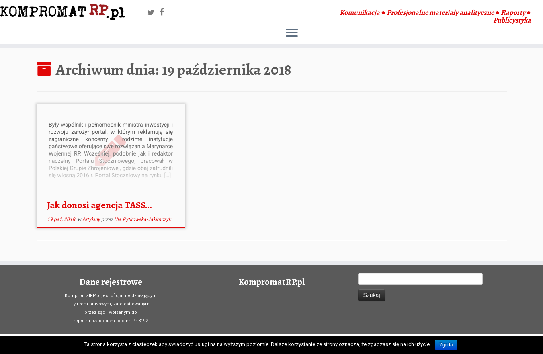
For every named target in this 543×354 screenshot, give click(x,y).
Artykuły (91, 219)
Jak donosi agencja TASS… (99, 204)
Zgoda (446, 345)
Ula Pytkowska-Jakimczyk (142, 219)
